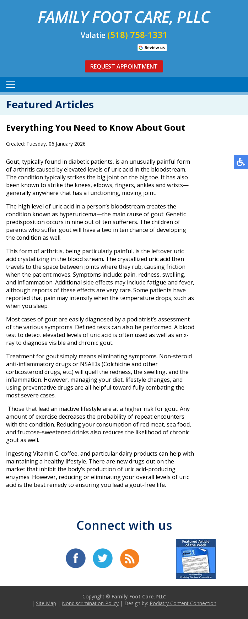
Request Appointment (124, 66)
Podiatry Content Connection (183, 603)
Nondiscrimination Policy (90, 603)
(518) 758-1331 (137, 34)
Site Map (46, 603)
